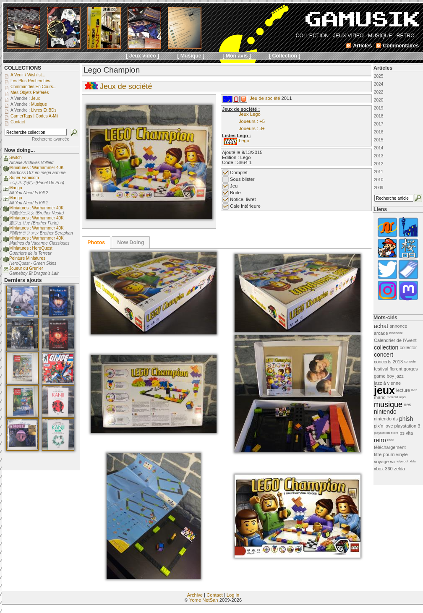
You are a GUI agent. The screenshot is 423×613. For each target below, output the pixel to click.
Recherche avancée (50, 139)
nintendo (385, 411)
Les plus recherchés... (32, 80)
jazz (399, 375)
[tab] (96, 242)
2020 (378, 100)
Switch (15, 157)
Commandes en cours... (33, 86)
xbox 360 (383, 468)
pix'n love (383, 425)
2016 (378, 132)
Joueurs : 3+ (252, 128)
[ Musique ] (190, 56)
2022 (378, 92)
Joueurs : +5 (252, 121)
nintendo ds (386, 418)
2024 (378, 84)
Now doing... (19, 150)
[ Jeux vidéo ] (142, 56)
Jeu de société (265, 98)
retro (380, 440)
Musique (39, 104)
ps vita (406, 433)
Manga (15, 187)
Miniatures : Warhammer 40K (36, 167)
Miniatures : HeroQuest (30, 248)
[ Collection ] (284, 56)
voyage (381, 461)
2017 (378, 124)
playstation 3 (407, 425)
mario (380, 397)
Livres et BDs (44, 110)
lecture (403, 390)
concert (383, 354)
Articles (382, 68)
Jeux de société (126, 86)
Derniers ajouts (23, 280)
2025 (378, 76)
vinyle (402, 454)
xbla (413, 461)
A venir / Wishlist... (27, 75)
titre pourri (384, 454)
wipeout (402, 461)
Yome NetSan (203, 600)
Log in (233, 594)
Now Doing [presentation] (130, 242)
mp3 (402, 397)
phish (406, 418)
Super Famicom (24, 177)
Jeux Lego (250, 114)
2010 (378, 179)
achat (381, 326)
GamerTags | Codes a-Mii (34, 116)
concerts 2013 (388, 361)
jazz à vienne (387, 383)
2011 (378, 172)
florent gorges (403, 368)
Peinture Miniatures (27, 258)
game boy (384, 375)
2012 (378, 164)
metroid (392, 397)
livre (414, 390)
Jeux (35, 98)
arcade (381, 333)
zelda (399, 468)
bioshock (396, 333)
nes (407, 404)
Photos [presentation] (96, 242)
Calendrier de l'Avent (395, 340)
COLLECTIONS (22, 68)
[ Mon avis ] (236, 56)
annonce (398, 326)
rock (390, 440)
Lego (244, 140)
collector (408, 347)
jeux (384, 390)
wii (392, 461)
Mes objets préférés (29, 92)
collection (386, 347)
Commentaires (401, 46)
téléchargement (390, 447)
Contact (214, 594)
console (410, 361)
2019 (378, 108)
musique (388, 404)
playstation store (386, 433)
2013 (378, 156)
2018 (378, 116)
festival (381, 368)
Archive (195, 594)
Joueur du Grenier (26, 268)
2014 (378, 148)
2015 (378, 140)
